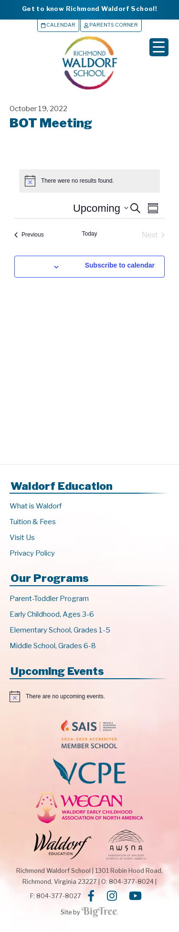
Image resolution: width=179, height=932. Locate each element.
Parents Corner (111, 25)
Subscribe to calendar (120, 265)
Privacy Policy (32, 553)
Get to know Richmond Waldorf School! (89, 8)
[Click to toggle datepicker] (100, 208)
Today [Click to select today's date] (89, 233)
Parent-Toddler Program (49, 598)
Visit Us (22, 537)
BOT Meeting (51, 122)
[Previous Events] (29, 235)
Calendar (58, 25)
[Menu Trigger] (158, 47)
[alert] (89, 696)
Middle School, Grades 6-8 (53, 646)
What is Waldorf (36, 506)
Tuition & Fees (33, 522)
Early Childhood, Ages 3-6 (52, 614)
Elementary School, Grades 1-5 (60, 630)
